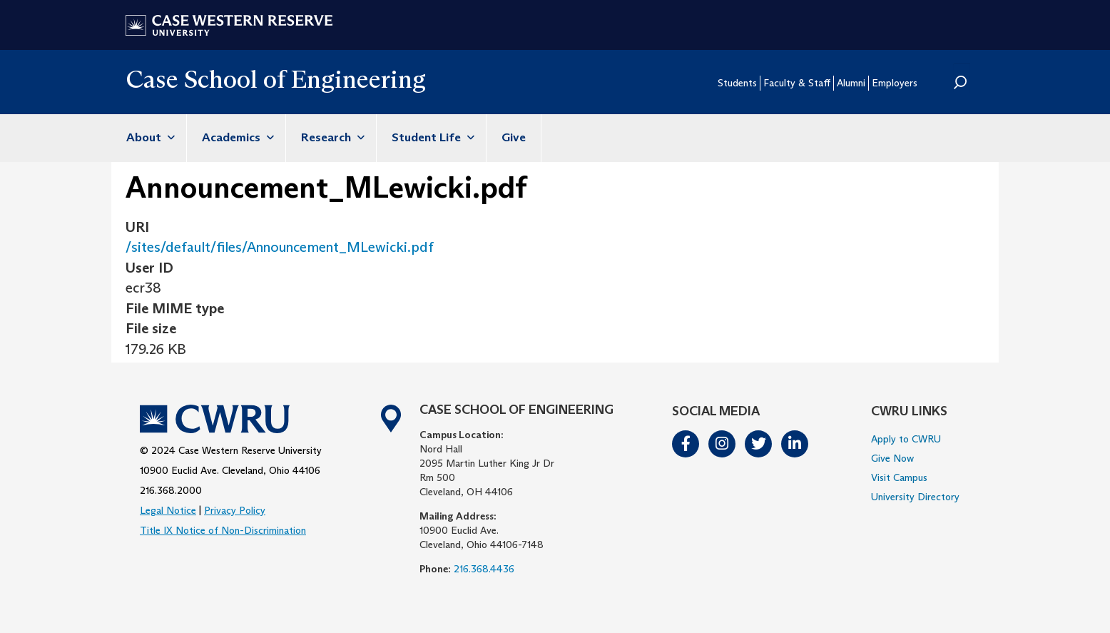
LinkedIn (795, 443)
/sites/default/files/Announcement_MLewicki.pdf (280, 246)
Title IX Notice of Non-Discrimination (223, 530)
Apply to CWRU (906, 438)
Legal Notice (168, 510)
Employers (894, 82)
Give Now (892, 458)
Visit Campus (899, 477)
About (148, 137)
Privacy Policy (234, 510)
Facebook (686, 443)
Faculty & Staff (796, 82)
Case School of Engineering (276, 79)
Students (737, 82)
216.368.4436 (484, 568)
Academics (236, 137)
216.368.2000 (171, 490)
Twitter (759, 443)
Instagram (722, 443)
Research (331, 137)
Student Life (431, 137)
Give (513, 137)
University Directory (915, 496)
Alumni (851, 82)
